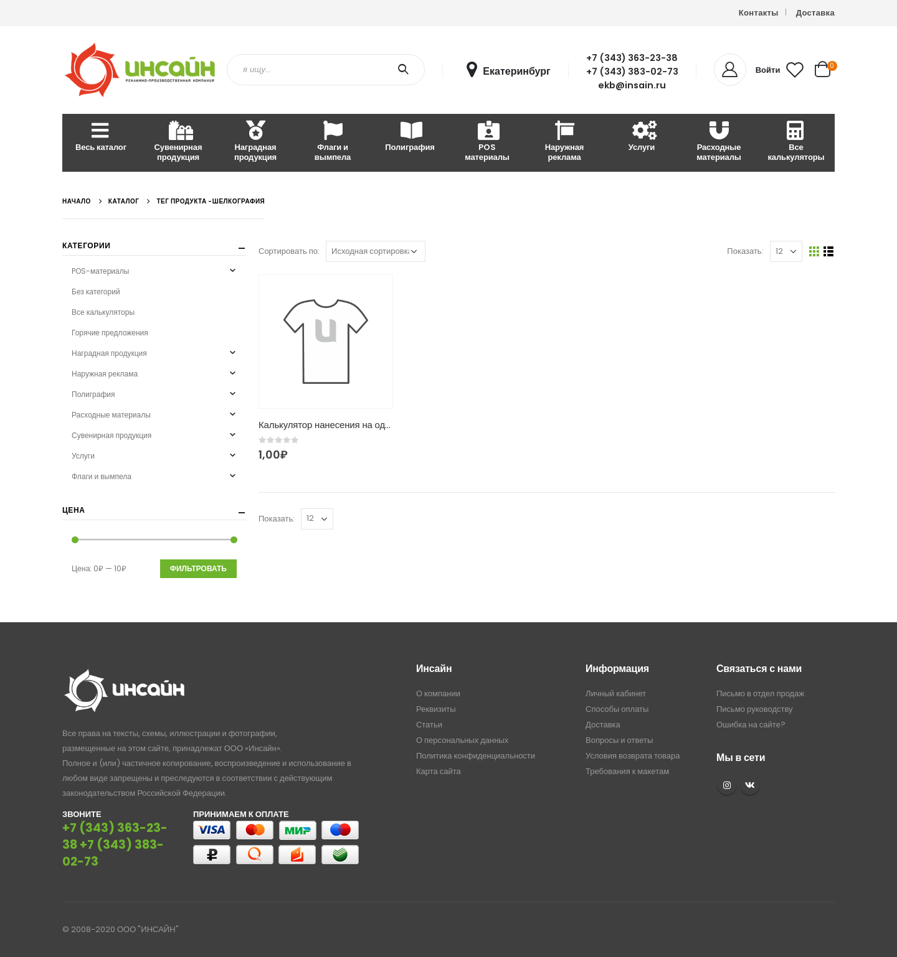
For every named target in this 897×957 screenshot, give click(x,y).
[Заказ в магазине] (375, 251)
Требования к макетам (627, 771)
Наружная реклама (564, 142)
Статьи (429, 725)
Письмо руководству (754, 709)
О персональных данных (462, 740)
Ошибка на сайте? (750, 725)
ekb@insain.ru (632, 85)
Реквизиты (436, 709)
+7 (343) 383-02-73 (632, 71)
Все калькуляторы (795, 142)
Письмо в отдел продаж (760, 693)
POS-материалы (100, 271)
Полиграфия (409, 137)
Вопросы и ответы (619, 740)
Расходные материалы (718, 142)
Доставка (815, 13)
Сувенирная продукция (178, 142)
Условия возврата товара (633, 756)
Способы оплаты (617, 709)
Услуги (642, 137)
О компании (438, 693)
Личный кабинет (616, 693)
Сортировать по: (289, 251)
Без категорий (96, 291)
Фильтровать (198, 568)
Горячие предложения (110, 332)
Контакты (759, 13)
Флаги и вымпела (333, 142)
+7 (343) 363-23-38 (632, 58)
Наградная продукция (255, 142)
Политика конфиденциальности (475, 756)
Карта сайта (438, 771)
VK (750, 785)
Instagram (727, 785)
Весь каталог (100, 137)
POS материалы (487, 142)
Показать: (745, 251)
